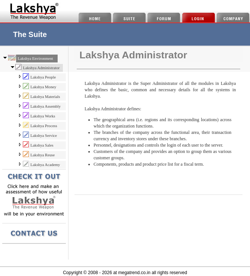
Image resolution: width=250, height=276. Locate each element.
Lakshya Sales (41, 145)
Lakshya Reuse (42, 155)
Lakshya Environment (35, 58)
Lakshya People (43, 77)
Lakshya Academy (45, 165)
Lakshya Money (43, 87)
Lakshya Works (42, 116)
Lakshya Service (43, 136)
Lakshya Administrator (41, 68)
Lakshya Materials (45, 97)
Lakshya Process (43, 126)
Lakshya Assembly (45, 106)
